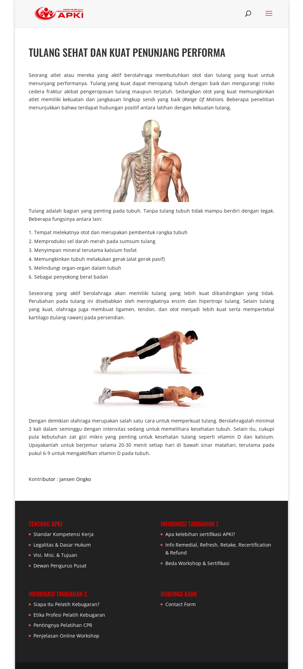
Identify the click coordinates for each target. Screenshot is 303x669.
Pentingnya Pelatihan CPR (62, 625)
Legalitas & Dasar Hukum (62, 544)
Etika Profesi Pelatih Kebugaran (69, 615)
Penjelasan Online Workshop (66, 635)
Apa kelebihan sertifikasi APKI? (200, 534)
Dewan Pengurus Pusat (59, 565)
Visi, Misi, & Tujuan (55, 555)
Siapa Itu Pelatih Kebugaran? (66, 604)
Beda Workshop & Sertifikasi (197, 563)
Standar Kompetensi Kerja (63, 534)
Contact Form (180, 604)
